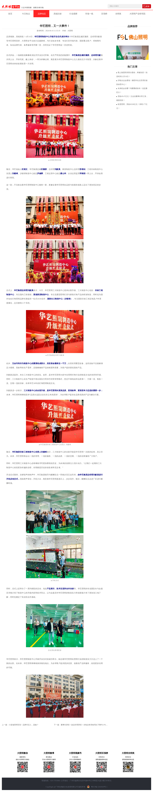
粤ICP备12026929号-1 (96, 787)
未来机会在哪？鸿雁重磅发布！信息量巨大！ (131, 90)
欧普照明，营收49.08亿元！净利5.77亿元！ (131, 106)
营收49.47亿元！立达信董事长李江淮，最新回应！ (132, 98)
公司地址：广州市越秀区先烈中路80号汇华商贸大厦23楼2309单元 (86, 781)
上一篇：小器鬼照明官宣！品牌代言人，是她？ (20, 725)
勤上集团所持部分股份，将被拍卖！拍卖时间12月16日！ (131, 74)
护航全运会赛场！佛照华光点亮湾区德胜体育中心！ (131, 82)
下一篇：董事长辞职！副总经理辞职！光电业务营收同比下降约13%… (81, 725)
